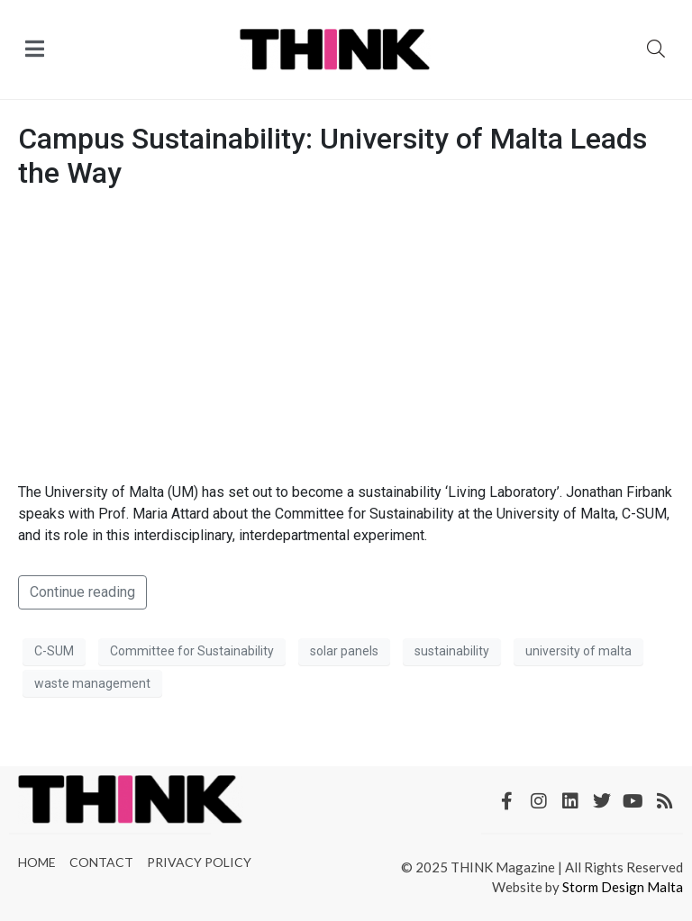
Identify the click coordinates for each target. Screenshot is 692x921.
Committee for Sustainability (192, 651)
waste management (92, 683)
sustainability (451, 651)
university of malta (578, 651)
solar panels (344, 651)
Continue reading (82, 591)
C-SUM (54, 651)
